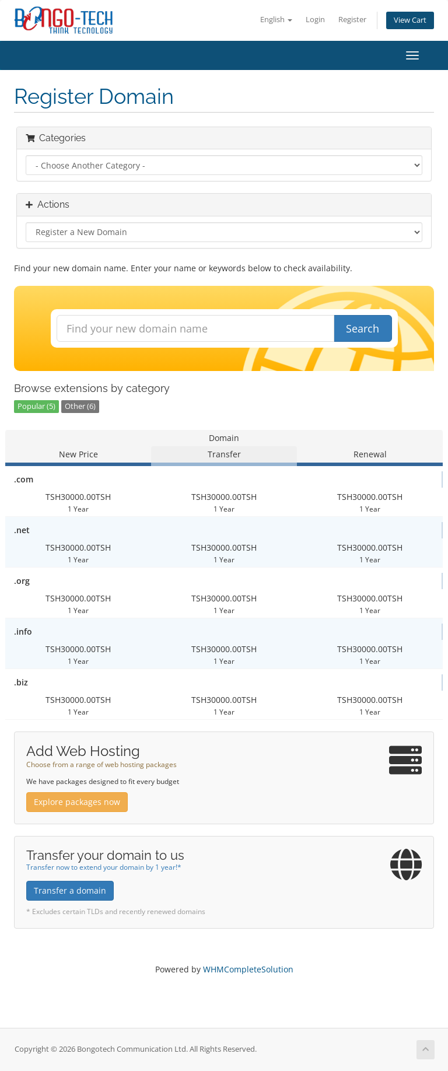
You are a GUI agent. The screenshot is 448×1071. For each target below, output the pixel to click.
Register (352, 19)
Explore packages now (77, 801)
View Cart (410, 20)
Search (362, 328)
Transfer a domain (70, 890)
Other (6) (80, 406)
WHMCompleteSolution (248, 969)
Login (315, 19)
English (276, 19)
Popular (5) (36, 406)
